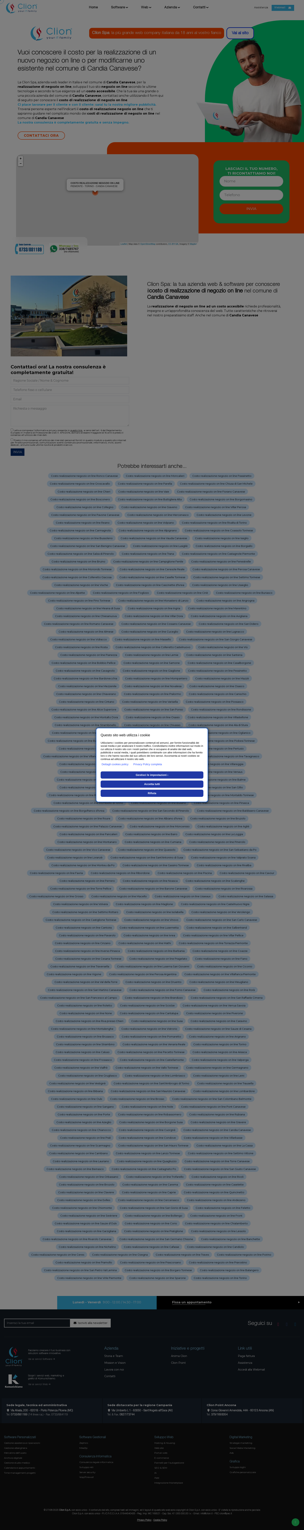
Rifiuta (152, 793)
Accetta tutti (152, 784)
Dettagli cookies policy (115, 764)
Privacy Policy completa (147, 764)
